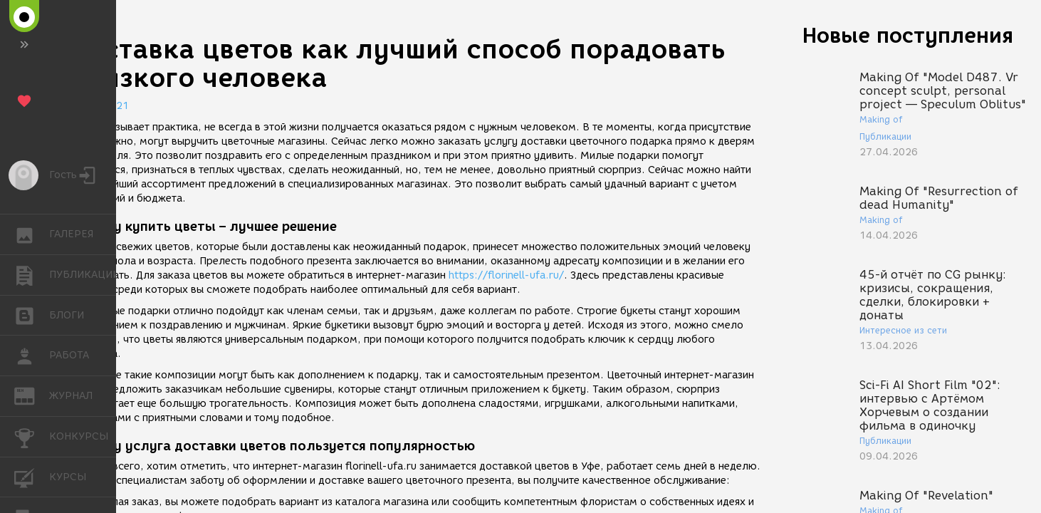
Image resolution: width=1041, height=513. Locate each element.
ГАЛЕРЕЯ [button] (31, 234)
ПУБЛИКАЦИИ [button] (31, 275)
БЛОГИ (31, 314)
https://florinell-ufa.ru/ (506, 275)
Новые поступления (907, 35)
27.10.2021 (99, 106)
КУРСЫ (31, 476)
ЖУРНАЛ (31, 395)
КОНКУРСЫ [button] (31, 437)
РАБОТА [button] (31, 355)
